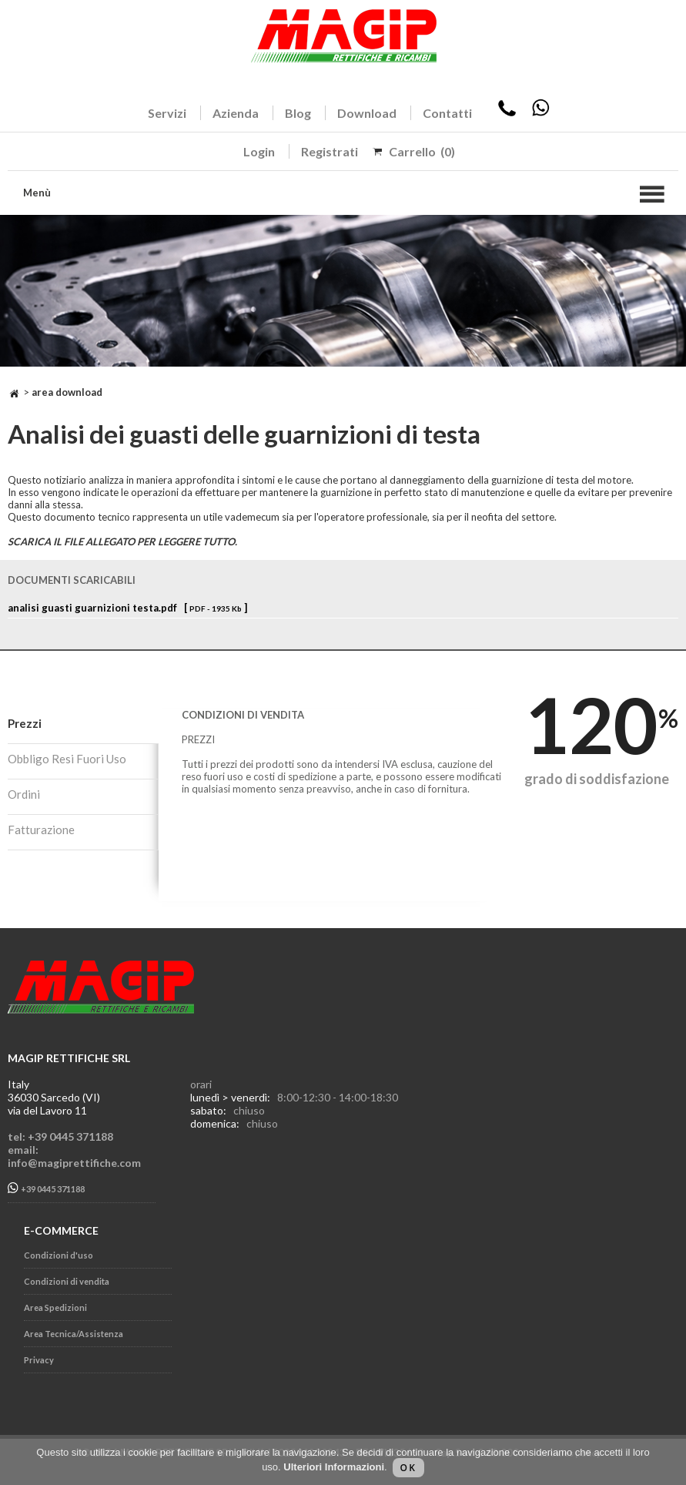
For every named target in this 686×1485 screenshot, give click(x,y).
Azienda (235, 113)
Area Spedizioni (55, 1307)
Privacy (39, 1360)
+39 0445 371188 (46, 1188)
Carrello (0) (422, 151)
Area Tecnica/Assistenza (73, 1334)
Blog (298, 113)
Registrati (329, 151)
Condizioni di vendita (66, 1281)
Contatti (447, 113)
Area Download (67, 392)
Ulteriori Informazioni (333, 1467)
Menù (37, 192)
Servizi (167, 113)
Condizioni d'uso (58, 1255)
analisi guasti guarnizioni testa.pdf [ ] (127, 608)
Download (367, 113)
